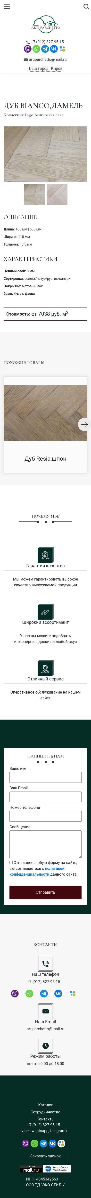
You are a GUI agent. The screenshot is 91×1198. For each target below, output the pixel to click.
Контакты (45, 1119)
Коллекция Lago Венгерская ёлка (34, 114)
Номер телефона (24, 807)
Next (84, 424)
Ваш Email (18, 788)
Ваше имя (18, 768)
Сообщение (19, 827)
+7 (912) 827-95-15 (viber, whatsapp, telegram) (43, 1128)
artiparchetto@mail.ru (45, 59)
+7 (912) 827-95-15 (45, 42)
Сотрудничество (45, 1112)
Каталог (45, 1105)
